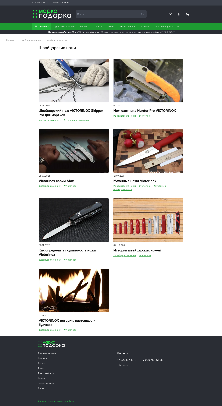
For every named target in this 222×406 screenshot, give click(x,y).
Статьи (41, 388)
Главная (10, 40)
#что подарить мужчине (77, 120)
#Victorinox (145, 115)
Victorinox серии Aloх (56, 181)
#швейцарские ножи (50, 120)
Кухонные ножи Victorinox (134, 181)
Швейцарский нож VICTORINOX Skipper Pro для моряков (71, 112)
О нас (111, 26)
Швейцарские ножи (30, 40)
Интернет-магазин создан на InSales (56, 401)
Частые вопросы (164, 26)
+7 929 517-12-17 (40, 2)
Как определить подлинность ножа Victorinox (67, 252)
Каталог (42, 26)
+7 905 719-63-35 (61, 2)
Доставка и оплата (65, 26)
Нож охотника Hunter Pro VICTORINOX (144, 110)
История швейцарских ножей (137, 250)
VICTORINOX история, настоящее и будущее (67, 322)
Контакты (85, 26)
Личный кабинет (128, 26)
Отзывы (99, 26)
